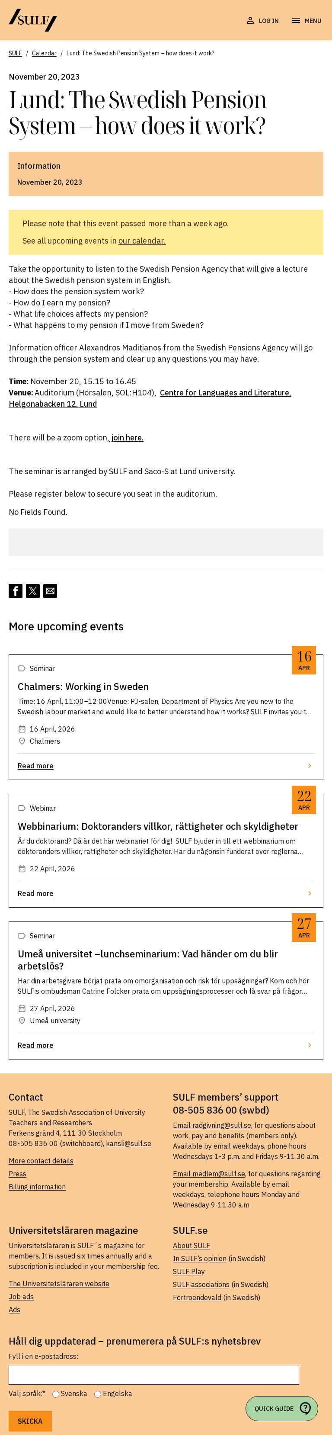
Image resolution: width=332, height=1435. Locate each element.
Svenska (74, 1393)
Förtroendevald (197, 1297)
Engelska (117, 1393)
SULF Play (189, 1271)
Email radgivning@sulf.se (212, 1125)
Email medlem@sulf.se (209, 1173)
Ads (14, 1309)
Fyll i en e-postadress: (43, 1356)
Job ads (21, 1296)
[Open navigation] (306, 21)
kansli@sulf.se (128, 1143)
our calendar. (142, 241)
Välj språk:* (27, 1393)
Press (17, 1173)
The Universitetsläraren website (59, 1283)
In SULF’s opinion (200, 1258)
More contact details (41, 1160)
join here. (126, 438)
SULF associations (201, 1284)
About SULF (191, 1245)
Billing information (37, 1186)
